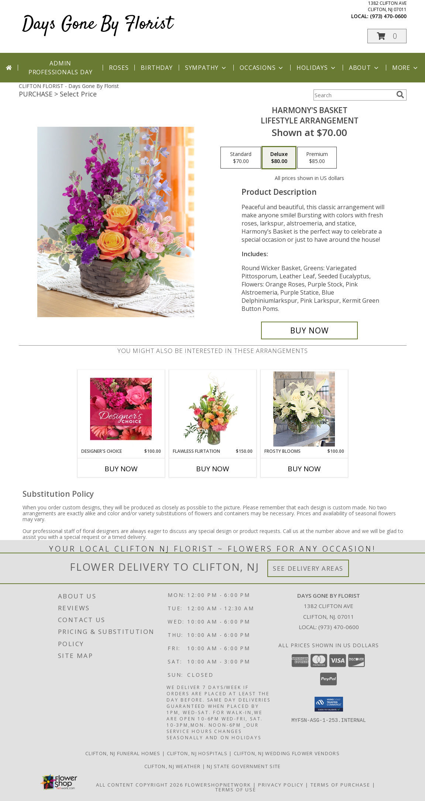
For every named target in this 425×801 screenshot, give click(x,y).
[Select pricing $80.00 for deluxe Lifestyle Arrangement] (279, 158)
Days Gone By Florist (97, 24)
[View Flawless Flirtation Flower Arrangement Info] (212, 408)
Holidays (316, 68)
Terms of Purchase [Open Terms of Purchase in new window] (340, 784)
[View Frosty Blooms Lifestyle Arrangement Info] (304, 409)
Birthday (156, 68)
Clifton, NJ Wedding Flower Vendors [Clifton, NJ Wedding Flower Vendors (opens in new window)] (287, 753)
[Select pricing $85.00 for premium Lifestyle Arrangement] (317, 158)
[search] (400, 95)
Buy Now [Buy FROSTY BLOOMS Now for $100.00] (304, 469)
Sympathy (206, 68)
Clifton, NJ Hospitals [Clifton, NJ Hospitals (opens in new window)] (197, 753)
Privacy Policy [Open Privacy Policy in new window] (281, 784)
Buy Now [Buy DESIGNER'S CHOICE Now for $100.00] (121, 469)
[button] (387, 36)
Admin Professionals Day (60, 67)
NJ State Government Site (244, 766)
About (364, 68)
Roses (118, 68)
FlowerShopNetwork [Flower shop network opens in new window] (218, 784)
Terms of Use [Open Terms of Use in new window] (235, 789)
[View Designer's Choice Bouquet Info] (121, 408)
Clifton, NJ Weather (172, 766)
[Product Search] (353, 95)
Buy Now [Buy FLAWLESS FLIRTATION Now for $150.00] (212, 469)
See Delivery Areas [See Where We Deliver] (308, 568)
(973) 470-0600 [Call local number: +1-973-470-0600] (388, 16)
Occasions (262, 68)
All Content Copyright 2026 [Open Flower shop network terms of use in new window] (139, 784)
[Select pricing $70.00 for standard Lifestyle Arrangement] (241, 158)
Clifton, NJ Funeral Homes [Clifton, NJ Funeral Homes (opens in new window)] (123, 753)
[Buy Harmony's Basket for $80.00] (309, 330)
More (405, 68)
